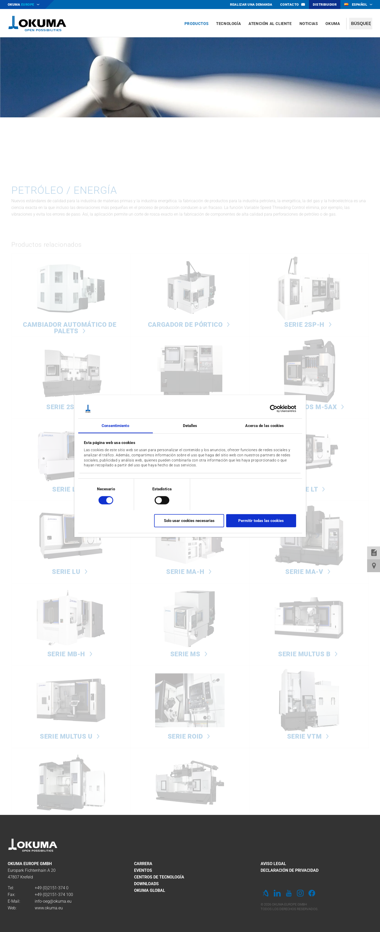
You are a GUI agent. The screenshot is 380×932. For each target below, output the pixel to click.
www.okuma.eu (49, 907)
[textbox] (360, 23)
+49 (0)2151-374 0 (51, 887)
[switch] (158, 500)
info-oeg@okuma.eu (53, 901)
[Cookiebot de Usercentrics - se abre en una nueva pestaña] (273, 409)
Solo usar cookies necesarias (189, 520)
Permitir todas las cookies (261, 520)
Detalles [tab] (190, 425)
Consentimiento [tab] (115, 425)
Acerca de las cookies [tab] (264, 425)
